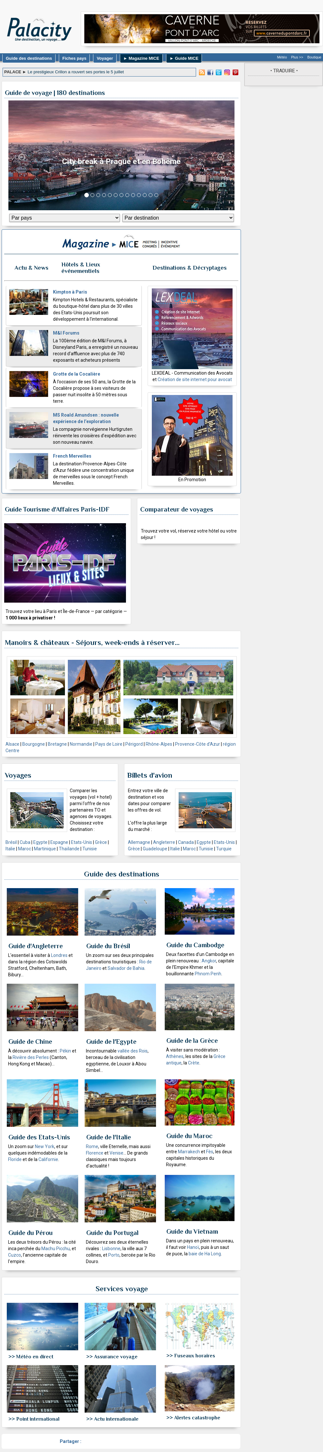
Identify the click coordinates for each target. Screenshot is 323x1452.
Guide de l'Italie (108, 1137)
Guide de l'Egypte (111, 1041)
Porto (114, 1255)
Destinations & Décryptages (189, 267)
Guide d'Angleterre (35, 945)
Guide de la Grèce (192, 1040)
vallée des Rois (133, 1050)
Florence (94, 1153)
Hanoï (193, 1247)
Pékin (65, 1050)
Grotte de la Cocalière (76, 374)
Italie (10, 848)
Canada (186, 842)
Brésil (11, 842)
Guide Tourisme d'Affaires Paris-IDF (57, 509)
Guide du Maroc (189, 1135)
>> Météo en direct (30, 1357)
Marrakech (189, 1151)
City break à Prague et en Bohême (121, 161)
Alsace (12, 744)
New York (44, 1146)
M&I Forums (66, 333)
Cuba (25, 842)
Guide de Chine (30, 1041)
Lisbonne (111, 1248)
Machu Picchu (55, 1248)
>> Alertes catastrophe (193, 1418)
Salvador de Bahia (126, 968)
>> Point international (33, 1419)
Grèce (101, 842)
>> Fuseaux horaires (190, 1356)
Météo (282, 57)
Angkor (209, 960)
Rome (92, 1146)
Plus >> (297, 57)
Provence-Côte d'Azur (197, 744)
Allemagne (139, 842)
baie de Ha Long (205, 1253)
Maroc (24, 848)
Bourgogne (33, 744)
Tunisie (89, 848)
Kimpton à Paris (70, 292)
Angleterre (164, 842)
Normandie (81, 744)
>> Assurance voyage (112, 1357)
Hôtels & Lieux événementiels (80, 267)
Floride (15, 1159)
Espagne (59, 842)
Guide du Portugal (112, 1232)
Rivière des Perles (31, 1057)
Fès (209, 1151)
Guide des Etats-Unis (39, 1137)
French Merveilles (72, 456)
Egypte (40, 842)
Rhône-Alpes (159, 744)
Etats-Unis (81, 842)
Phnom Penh (208, 973)
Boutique (314, 57)
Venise (116, 1153)
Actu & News (31, 267)
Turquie (224, 848)
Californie (48, 1159)
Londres (59, 955)
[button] (21, 155)
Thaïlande (69, 848)
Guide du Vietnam (192, 1231)
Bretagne (57, 744)
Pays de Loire (108, 744)
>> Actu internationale (112, 1419)
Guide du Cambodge (195, 945)
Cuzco (14, 1255)
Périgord (134, 744)
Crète (193, 1062)
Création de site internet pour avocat (195, 379)
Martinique (45, 848)
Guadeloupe (155, 848)
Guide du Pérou (30, 1232)
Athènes (174, 1056)
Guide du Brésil (108, 945)
